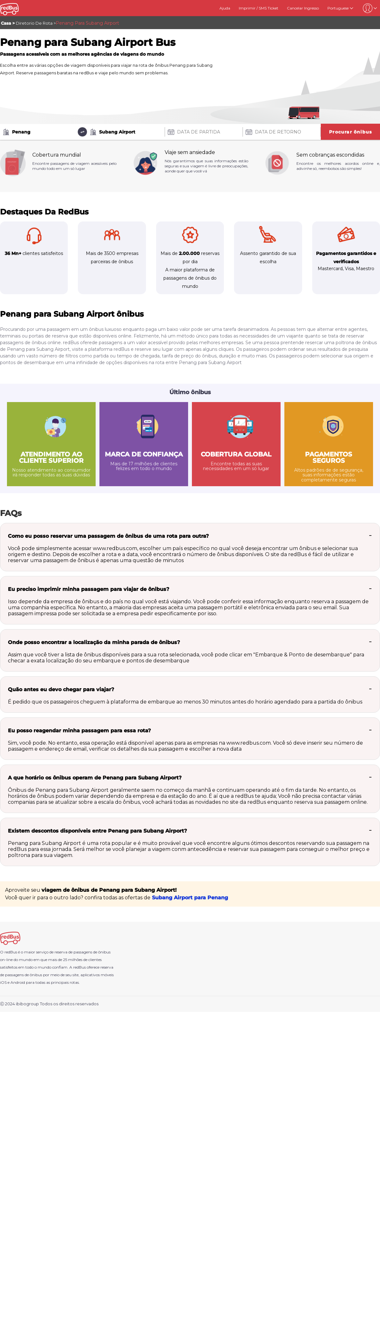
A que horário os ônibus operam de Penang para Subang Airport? (94, 778)
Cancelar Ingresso (303, 8)
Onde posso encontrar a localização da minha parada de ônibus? (94, 642)
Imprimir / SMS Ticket (258, 8)
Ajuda (224, 8)
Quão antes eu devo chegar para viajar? (61, 689)
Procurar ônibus (350, 132)
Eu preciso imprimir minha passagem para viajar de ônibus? (88, 589)
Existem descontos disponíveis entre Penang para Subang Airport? (97, 831)
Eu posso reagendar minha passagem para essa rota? (79, 731)
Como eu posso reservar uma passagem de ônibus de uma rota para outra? (108, 536)
